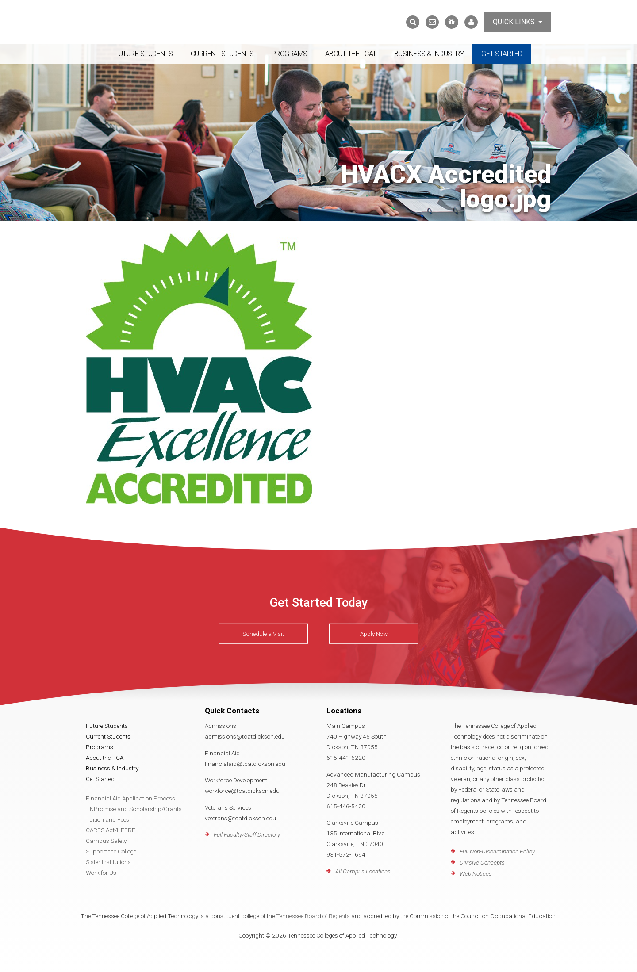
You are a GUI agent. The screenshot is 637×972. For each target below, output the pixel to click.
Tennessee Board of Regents (313, 915)
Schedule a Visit (263, 633)
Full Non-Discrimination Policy (497, 851)
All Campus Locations (363, 871)
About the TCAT (350, 54)
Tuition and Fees (107, 819)
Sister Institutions (108, 861)
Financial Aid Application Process (130, 798)
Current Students (222, 54)
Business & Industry (429, 54)
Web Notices (476, 873)
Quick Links (517, 22)
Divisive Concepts (482, 862)
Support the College (111, 851)
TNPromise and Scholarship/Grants (134, 808)
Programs (289, 54)
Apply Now (374, 633)
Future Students (144, 54)
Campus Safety (106, 840)
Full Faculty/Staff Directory (247, 834)
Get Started (501, 54)
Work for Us (101, 872)
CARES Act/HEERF (110, 830)
